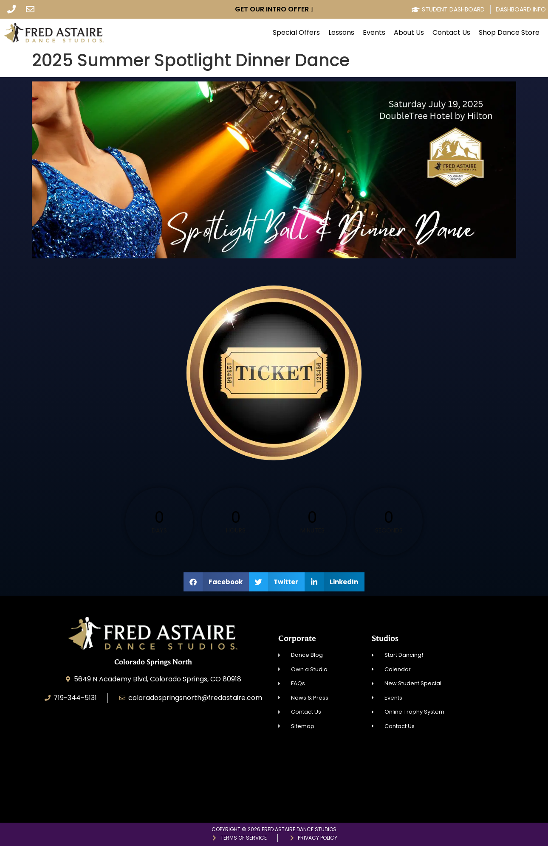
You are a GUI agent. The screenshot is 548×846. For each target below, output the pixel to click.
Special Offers (296, 32)
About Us (409, 32)
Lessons (341, 32)
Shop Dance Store (509, 32)
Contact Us (451, 32)
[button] (216, 581)
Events (374, 32)
